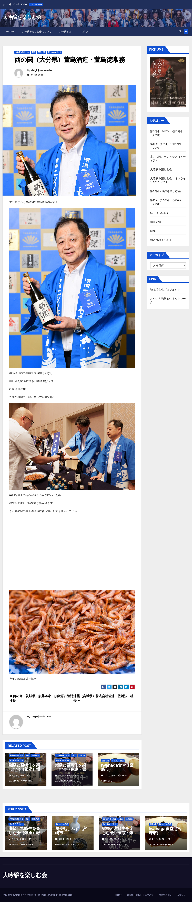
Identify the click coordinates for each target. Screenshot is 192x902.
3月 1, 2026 (65, 839)
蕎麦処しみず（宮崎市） (71, 830)
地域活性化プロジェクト (165, 289)
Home (10, 31)
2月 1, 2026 (158, 839)
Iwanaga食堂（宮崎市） (117, 767)
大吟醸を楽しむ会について (36, 31)
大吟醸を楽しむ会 (22, 17)
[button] (180, 31)
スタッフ (85, 31)
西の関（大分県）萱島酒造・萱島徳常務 (69, 60)
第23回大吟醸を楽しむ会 (165, 191)
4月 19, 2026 (19, 839)
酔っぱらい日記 (118, 761)
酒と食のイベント (54, 52)
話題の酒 (41, 52)
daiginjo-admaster (42, 70)
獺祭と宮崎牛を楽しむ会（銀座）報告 (24, 769)
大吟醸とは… (66, 31)
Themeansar (65, 895)
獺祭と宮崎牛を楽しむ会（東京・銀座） (70, 769)
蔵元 (33, 52)
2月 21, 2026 (112, 839)
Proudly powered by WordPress (20, 895)
